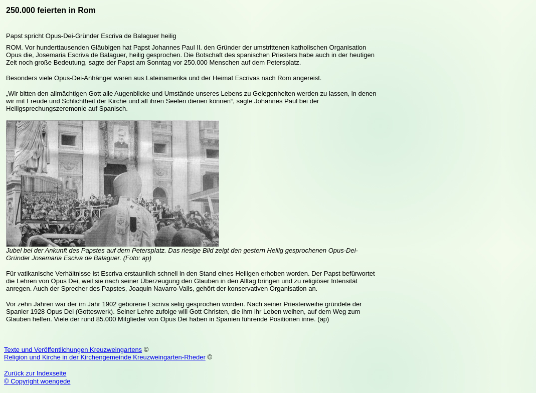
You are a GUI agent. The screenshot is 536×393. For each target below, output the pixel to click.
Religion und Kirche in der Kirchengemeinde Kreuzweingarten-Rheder (105, 357)
